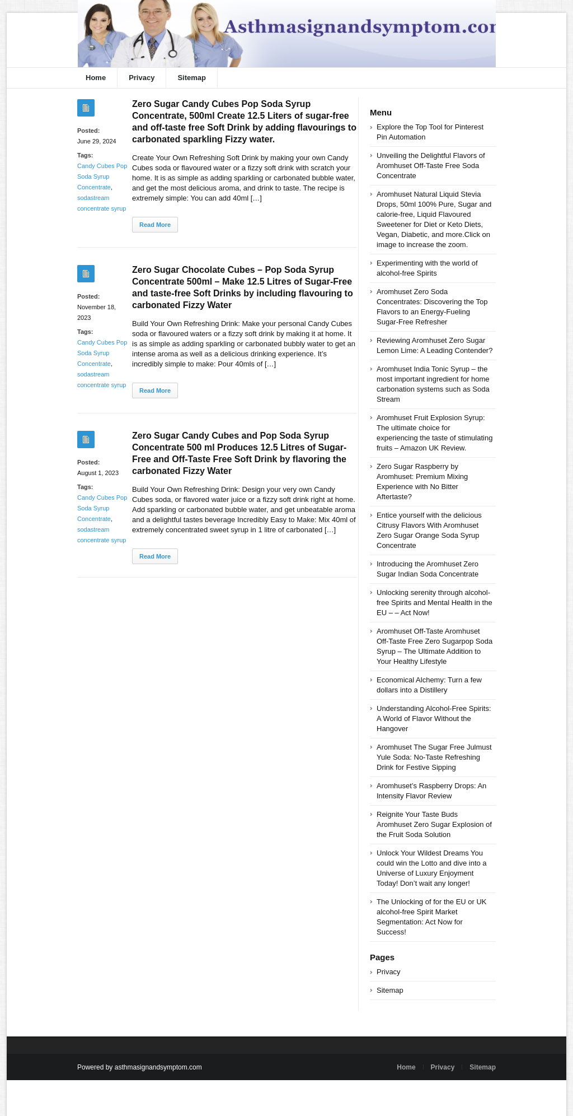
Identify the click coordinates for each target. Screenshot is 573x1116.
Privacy (141, 77)
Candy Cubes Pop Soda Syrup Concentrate (102, 176)
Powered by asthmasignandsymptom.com (139, 1067)
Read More (155, 224)
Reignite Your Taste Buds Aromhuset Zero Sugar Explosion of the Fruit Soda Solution (434, 824)
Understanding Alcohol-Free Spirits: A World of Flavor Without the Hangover (434, 718)
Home (96, 77)
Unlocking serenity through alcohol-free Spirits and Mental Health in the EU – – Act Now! (434, 602)
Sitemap (191, 77)
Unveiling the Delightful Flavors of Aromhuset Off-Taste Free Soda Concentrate (431, 165)
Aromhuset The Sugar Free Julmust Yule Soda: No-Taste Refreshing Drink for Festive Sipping (434, 757)
